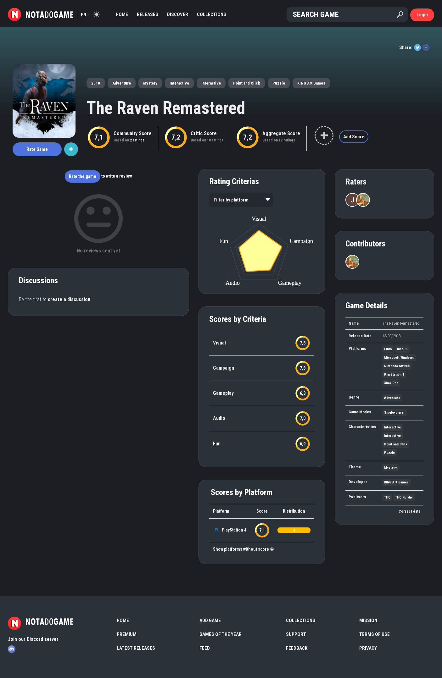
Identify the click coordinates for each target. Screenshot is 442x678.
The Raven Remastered (166, 108)
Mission (368, 620)
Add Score (353, 137)
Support (296, 634)
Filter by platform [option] (231, 200)
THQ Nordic (404, 497)
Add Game (210, 620)
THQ (387, 497)
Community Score (133, 133)
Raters (355, 181)
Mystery (150, 83)
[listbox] (241, 200)
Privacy (368, 648)
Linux (388, 349)
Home (122, 14)
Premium (127, 634)
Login (422, 15)
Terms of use (374, 634)
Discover (177, 14)
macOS (402, 349)
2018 (95, 83)
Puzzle (278, 83)
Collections (211, 14)
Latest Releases (136, 648)
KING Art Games (311, 83)
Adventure (121, 83)
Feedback (296, 648)
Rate (37, 149)
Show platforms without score (243, 549)
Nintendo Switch (397, 366)
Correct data (409, 511)
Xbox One (391, 383)
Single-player (394, 413)
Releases (147, 14)
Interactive (179, 83)
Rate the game (82, 176)
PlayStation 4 (234, 529)
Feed (204, 648)
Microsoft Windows (399, 358)
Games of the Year (220, 634)
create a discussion (69, 299)
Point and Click (246, 83)
